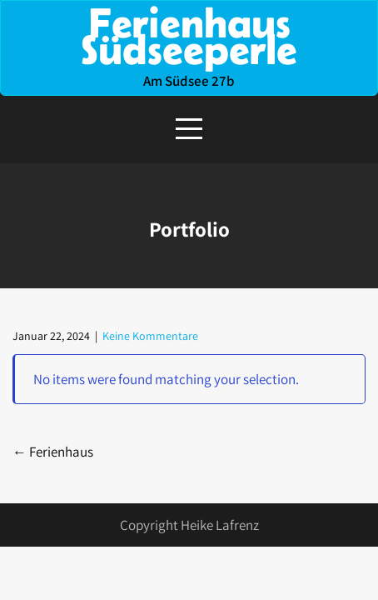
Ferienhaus (52, 451)
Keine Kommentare (150, 335)
